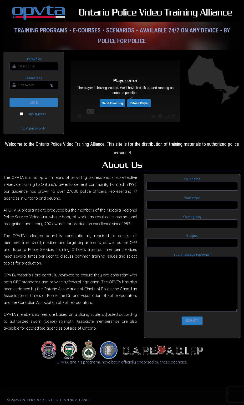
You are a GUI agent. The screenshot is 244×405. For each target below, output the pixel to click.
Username (34, 59)
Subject (192, 240)
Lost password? (34, 128)
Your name (192, 184)
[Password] (34, 85)
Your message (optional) (192, 282)
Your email (192, 202)
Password (33, 78)
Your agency (192, 221)
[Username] (34, 66)
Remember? (37, 114)
